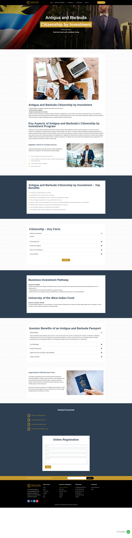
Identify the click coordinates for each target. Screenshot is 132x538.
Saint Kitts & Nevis (63, 490)
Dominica (61, 492)
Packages (45, 492)
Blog (44, 496)
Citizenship (79, 2)
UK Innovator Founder (79, 494)
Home (51, 2)
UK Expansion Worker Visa (80, 487)
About (87, 2)
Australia (77, 496)
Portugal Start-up (78, 492)
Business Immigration (60, 2)
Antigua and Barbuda (63, 487)
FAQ (44, 494)
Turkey (60, 496)
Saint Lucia (61, 489)
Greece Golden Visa (95, 487)
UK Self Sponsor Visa (79, 489)
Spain (92, 489)
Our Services (45, 490)
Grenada (61, 494)
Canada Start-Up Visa (79, 490)
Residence (71, 2)
